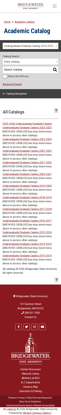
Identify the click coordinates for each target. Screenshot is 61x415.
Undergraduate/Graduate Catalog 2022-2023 (27, 150)
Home (7, 21)
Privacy (21, 397)
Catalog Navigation (16, 93)
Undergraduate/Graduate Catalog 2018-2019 (27, 197)
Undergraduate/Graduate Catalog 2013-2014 (27, 255)
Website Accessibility (44, 405)
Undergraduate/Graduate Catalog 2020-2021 (27, 174)
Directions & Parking (30, 391)
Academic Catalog (25, 21)
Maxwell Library (30, 373)
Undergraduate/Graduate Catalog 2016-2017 (27, 220)
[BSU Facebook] (18, 327)
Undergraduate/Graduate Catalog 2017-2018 (27, 209)
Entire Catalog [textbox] (11, 61)
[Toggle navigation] (54, 6)
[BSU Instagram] (34, 327)
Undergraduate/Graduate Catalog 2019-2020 (27, 185)
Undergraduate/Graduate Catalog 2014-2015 (27, 244)
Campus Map (30, 386)
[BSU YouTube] (42, 327)
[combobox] (30, 46)
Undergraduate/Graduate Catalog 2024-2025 (27, 127)
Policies (12, 397)
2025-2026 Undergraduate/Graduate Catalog (27, 123)
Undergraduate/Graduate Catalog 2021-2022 (27, 162)
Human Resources (30, 369)
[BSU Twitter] (26, 327)
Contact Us (31, 317)
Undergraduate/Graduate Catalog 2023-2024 (27, 139)
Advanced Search (12, 84)
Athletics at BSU (31, 378)
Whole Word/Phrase (18, 76)
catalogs (11, 409)
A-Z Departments (30, 382)
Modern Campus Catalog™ (37, 413)
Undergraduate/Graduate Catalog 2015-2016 (27, 232)
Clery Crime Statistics (29, 401)
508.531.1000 (30, 312)
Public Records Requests (39, 397)
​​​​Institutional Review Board (19, 405)
